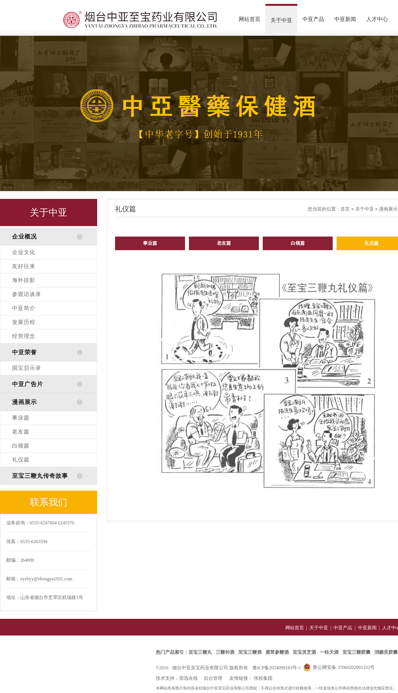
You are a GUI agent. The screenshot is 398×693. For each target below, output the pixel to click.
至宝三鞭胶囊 (356, 652)
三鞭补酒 (225, 652)
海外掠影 (23, 280)
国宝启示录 (26, 368)
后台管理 (213, 678)
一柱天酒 (329, 652)
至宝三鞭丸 (200, 652)
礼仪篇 (21, 460)
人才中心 (377, 19)
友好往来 (23, 266)
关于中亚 (281, 20)
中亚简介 (23, 308)
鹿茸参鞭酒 (277, 652)
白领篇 (21, 446)
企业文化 (23, 252)
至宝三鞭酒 (250, 652)
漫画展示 (388, 209)
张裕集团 (263, 678)
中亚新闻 (345, 19)
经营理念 (23, 336)
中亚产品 (313, 19)
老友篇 (21, 432)
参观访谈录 (26, 294)
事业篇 (21, 418)
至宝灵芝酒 (304, 652)
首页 (345, 209)
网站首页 (249, 19)
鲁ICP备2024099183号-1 (277, 667)
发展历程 (23, 322)
